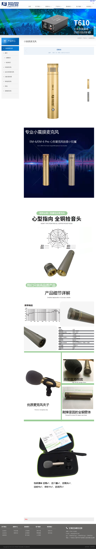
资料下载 (39, 530)
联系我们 (90, 6)
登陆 (91, 1)
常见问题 (16, 530)
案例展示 (69, 6)
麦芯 (6, 53)
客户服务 (79, 6)
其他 (6, 86)
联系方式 (50, 530)
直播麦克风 (8, 91)
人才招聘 (39, 535)
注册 (93, 1)
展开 (95, 31)
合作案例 (27, 533)
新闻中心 (48, 6)
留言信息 (50, 533)
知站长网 (92, 546)
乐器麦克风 (8, 67)
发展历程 (4, 535)
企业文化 (4, 533)
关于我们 (38, 6)
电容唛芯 (8, 62)
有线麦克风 (8, 81)
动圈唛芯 (8, 57)
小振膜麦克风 (91, 38)
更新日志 (16, 533)
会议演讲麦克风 (9, 72)
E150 (27, 51)
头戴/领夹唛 (8, 76)
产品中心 (59, 6)
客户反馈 (27, 535)
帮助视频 (39, 533)
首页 (30, 6)
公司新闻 (27, 530)
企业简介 (4, 530)
